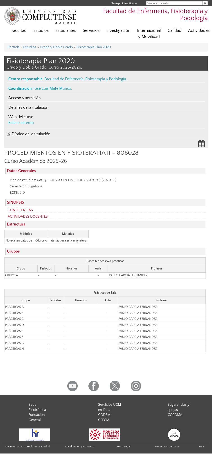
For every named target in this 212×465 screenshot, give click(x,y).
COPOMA (175, 415)
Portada (14, 47)
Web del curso (20, 117)
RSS (201, 446)
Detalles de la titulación (28, 107)
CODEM (104, 415)
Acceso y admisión (24, 98)
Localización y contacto (79, 446)
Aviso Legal (123, 446)
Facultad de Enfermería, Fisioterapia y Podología (85, 79)
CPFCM (103, 420)
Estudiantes (65, 30)
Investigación (118, 30)
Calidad (174, 30)
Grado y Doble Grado (56, 47)
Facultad (19, 30)
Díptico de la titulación (31, 134)
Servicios (91, 30)
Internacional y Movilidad (149, 33)
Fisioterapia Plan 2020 (94, 47)
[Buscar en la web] (205, 3)
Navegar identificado (124, 3)
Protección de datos (166, 446)
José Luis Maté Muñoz (52, 88)
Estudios (41, 30)
